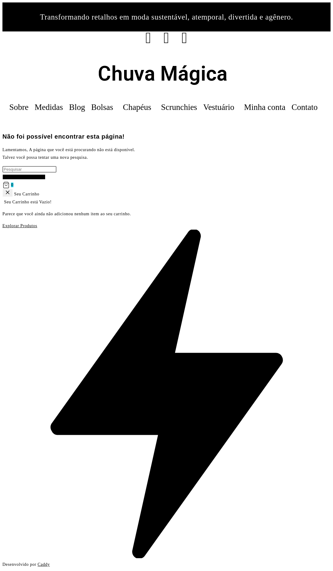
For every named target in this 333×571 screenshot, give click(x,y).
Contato (305, 107)
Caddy (44, 564)
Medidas (48, 107)
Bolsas (102, 107)
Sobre (18, 107)
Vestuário (218, 107)
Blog (77, 107)
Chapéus (137, 107)
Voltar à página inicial (24, 177)
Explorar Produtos (19, 226)
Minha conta (264, 107)
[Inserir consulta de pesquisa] (29, 169)
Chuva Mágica (162, 73)
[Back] (7, 193)
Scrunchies (179, 107)
